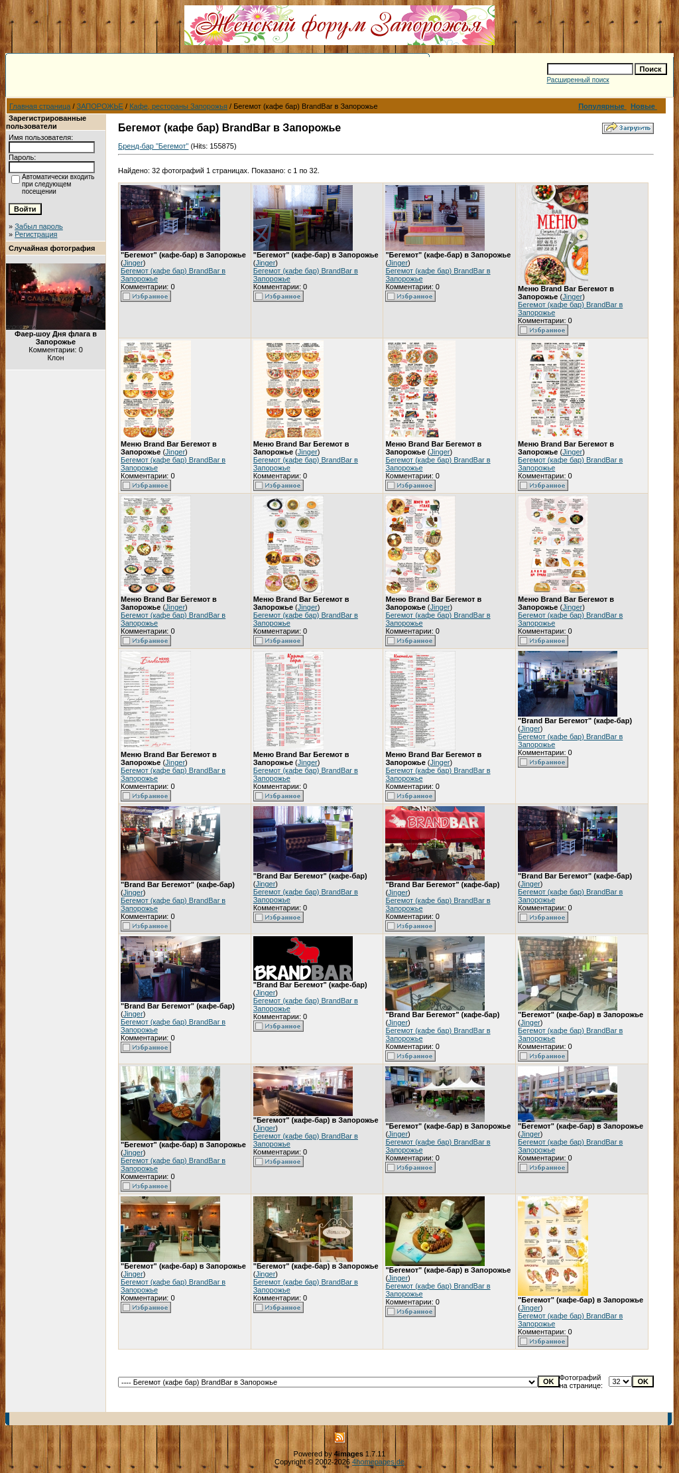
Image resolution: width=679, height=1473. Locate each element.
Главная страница (39, 106)
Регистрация (36, 234)
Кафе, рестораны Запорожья (178, 106)
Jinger (133, 263)
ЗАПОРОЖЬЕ (100, 106)
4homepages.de (378, 1462)
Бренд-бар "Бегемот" (153, 146)
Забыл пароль (39, 226)
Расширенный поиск (578, 80)
